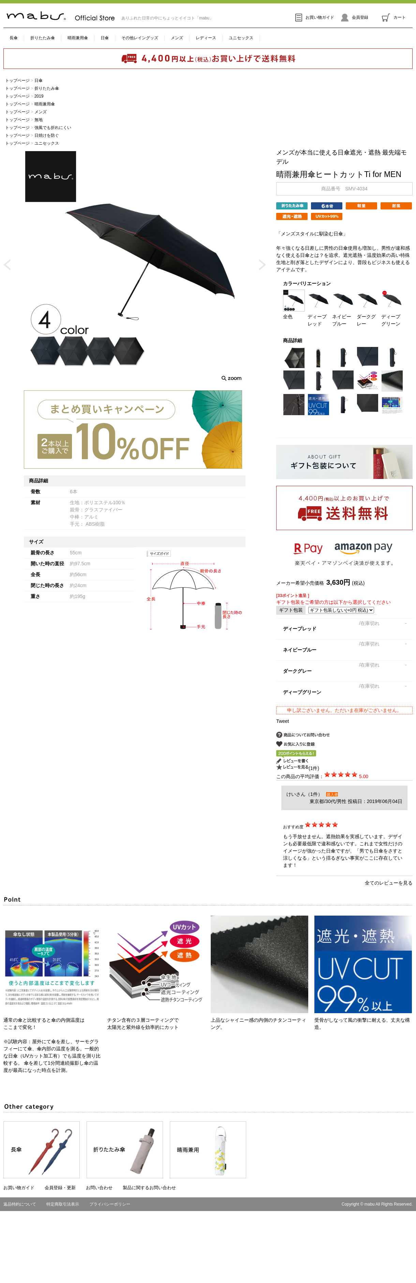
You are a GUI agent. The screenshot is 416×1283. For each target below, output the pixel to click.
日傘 (105, 37)
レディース (206, 37)
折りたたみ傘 (42, 37)
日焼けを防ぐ (46, 135)
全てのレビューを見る (389, 883)
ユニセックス (241, 37)
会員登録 (354, 17)
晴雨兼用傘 (78, 37)
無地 (38, 119)
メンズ (177, 37)
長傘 (14, 37)
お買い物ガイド (314, 17)
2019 (39, 96)
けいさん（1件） (304, 794)
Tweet (282, 721)
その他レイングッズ (139, 37)
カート (394, 17)
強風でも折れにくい (52, 127)
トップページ (17, 80)
